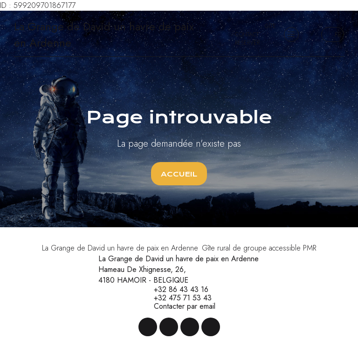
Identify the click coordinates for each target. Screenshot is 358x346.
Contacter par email (179, 306)
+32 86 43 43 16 (175, 289)
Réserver (247, 43)
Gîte (270, 26)
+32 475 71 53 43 (177, 298)
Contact (247, 34)
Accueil (179, 174)
